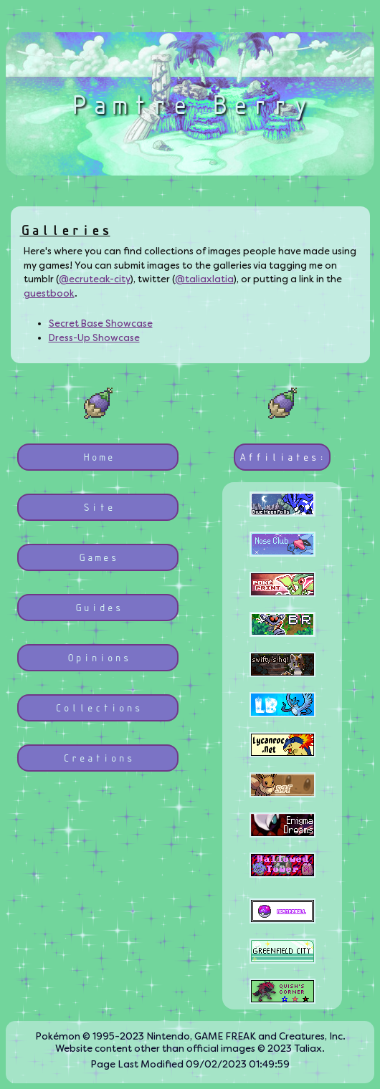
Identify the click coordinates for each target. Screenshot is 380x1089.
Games (98, 557)
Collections (97, 707)
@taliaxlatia (204, 279)
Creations (97, 757)
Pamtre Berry (190, 104)
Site (98, 506)
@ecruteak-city (94, 279)
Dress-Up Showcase (94, 338)
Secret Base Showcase (101, 323)
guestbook (49, 293)
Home (98, 456)
